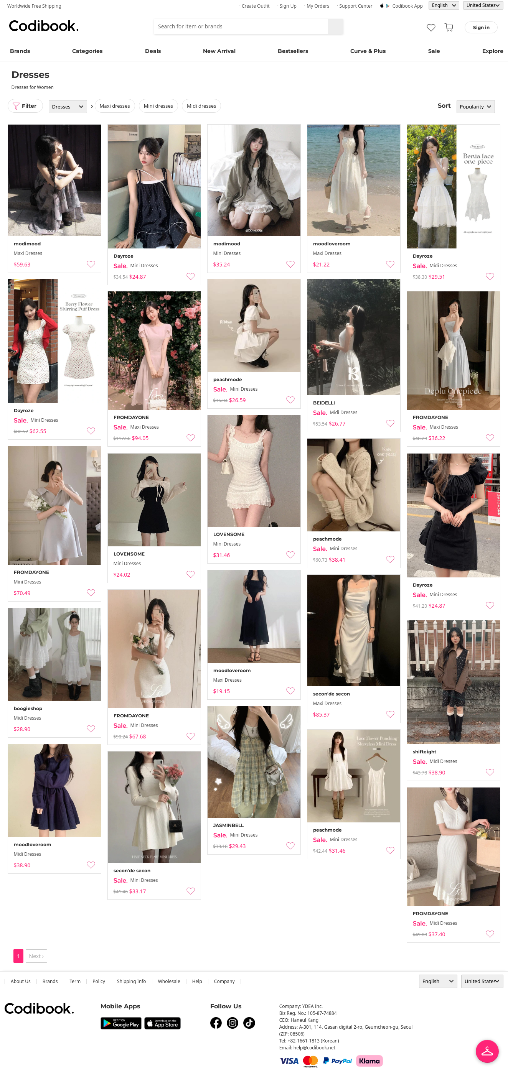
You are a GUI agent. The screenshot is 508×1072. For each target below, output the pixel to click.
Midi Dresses (201, 105)
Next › (36, 956)
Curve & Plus (368, 51)
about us (21, 981)
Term (75, 981)
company (224, 981)
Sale (434, 51)
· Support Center (355, 6)
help (197, 981)
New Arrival (219, 51)
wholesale (169, 981)
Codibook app (408, 6)
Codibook (43, 25)
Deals (153, 51)
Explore (492, 51)
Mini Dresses (158, 105)
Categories (87, 51)
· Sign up (287, 6)
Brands (20, 51)
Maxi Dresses (115, 105)
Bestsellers (293, 51)
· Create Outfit (254, 6)
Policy (98, 981)
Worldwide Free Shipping (34, 6)
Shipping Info (131, 981)
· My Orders (316, 6)
